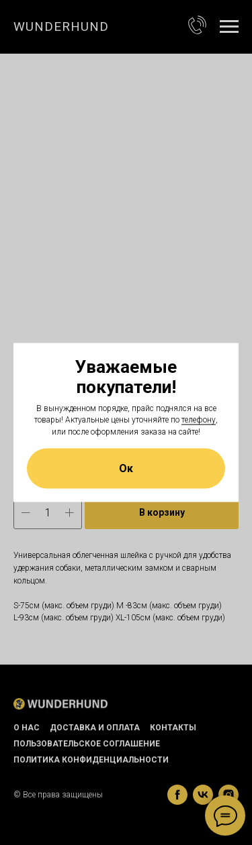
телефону (198, 420)
